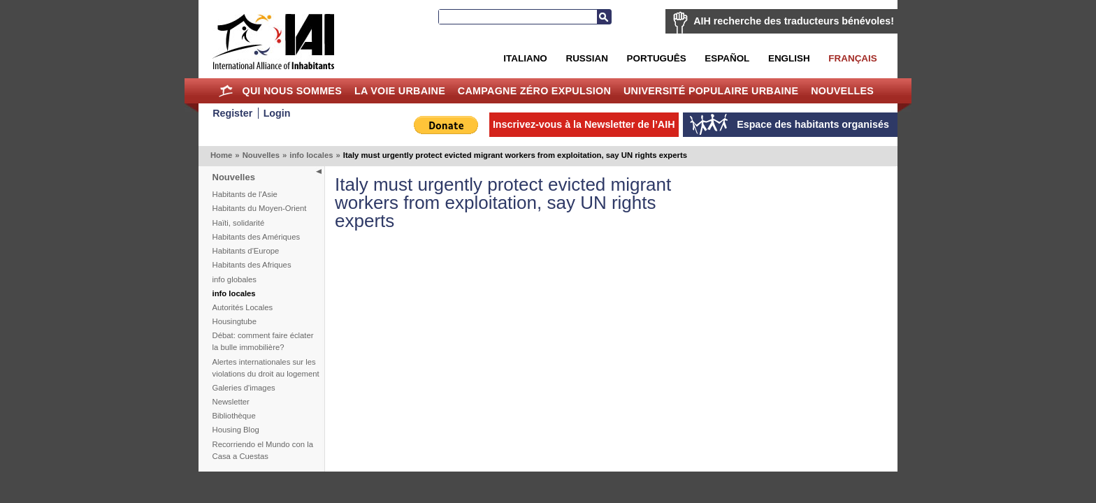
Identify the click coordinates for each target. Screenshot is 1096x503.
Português (656, 58)
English (789, 58)
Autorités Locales (242, 307)
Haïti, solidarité (238, 223)
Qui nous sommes (292, 90)
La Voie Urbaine (399, 90)
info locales (311, 155)
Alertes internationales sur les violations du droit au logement (265, 368)
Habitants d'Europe (246, 251)
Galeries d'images (243, 388)
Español (727, 58)
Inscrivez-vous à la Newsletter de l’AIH (584, 124)
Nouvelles (842, 90)
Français (852, 58)
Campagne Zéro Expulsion (534, 90)
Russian (586, 58)
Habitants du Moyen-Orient (259, 208)
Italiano (525, 58)
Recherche (604, 17)
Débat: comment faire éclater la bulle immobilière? (263, 341)
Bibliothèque (234, 415)
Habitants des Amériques (256, 237)
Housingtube (234, 321)
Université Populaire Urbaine (710, 90)
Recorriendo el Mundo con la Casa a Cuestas (262, 450)
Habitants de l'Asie (244, 194)
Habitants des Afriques (251, 265)
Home (226, 90)
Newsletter (231, 402)
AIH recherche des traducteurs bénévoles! (793, 21)
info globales (234, 279)
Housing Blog (235, 429)
